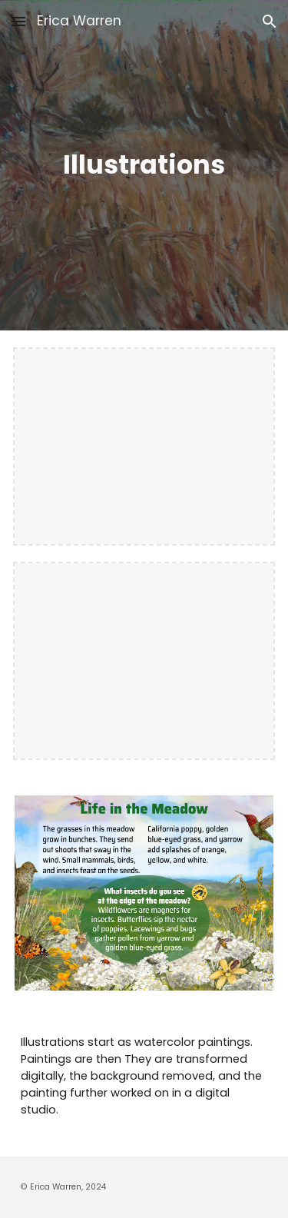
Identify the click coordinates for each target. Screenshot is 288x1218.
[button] (18, 21)
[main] (144, 165)
